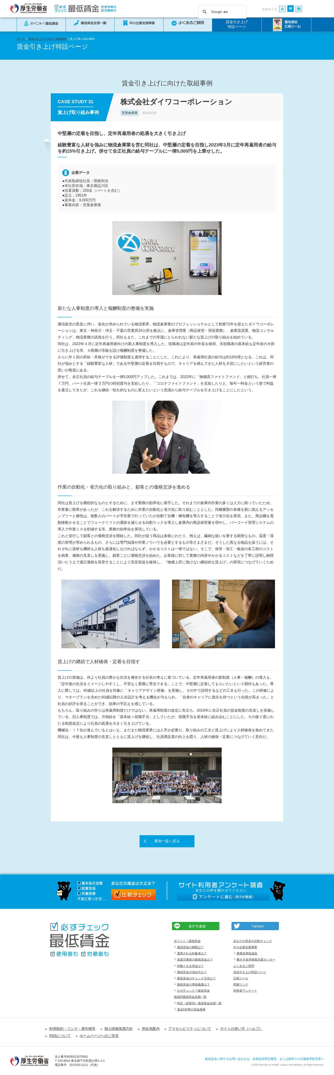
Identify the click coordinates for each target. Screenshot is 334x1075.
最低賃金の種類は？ (190, 947)
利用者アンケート (245, 990)
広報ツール (240, 978)
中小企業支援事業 (245, 947)
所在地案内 (151, 1029)
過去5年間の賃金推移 (191, 1009)
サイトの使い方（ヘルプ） (241, 1029)
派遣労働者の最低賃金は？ (195, 959)
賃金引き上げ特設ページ (237, 24)
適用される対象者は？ (192, 953)
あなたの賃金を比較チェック (252, 941)
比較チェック (133, 894)
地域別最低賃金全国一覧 (190, 997)
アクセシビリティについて (189, 1029)
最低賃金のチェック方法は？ (196, 978)
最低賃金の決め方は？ (192, 972)
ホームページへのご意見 (99, 1036)
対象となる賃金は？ (190, 966)
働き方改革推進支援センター (256, 959)
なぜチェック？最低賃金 (193, 990)
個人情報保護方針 (118, 1029)
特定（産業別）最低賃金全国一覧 (199, 1003)
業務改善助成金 (247, 953)
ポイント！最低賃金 (187, 941)
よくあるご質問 (243, 966)
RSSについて (60, 1036)
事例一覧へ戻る (167, 841)
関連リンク (240, 984)
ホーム (21, 39)
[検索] (221, 12)
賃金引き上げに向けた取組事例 (47, 39)
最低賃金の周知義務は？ (193, 984)
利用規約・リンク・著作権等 (72, 1029)
